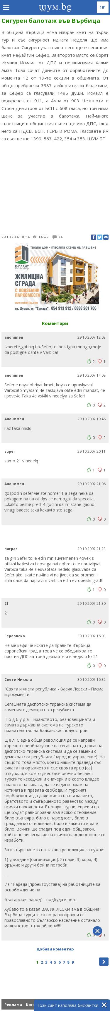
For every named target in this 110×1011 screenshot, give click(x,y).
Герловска (14, 635)
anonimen (13, 337)
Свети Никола (18, 679)
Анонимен (14, 418)
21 (6, 603)
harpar (10, 548)
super (9, 451)
